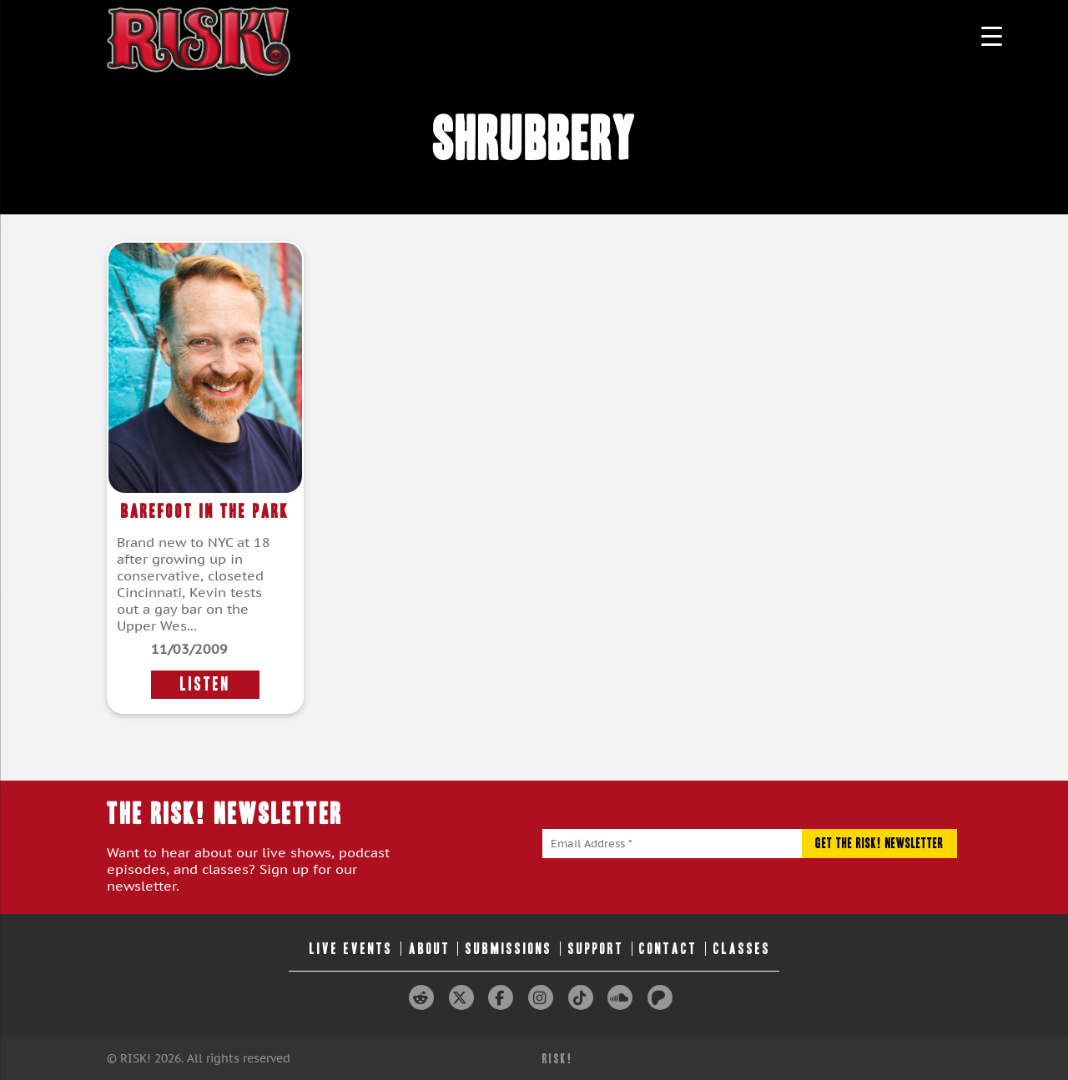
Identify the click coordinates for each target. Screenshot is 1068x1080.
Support (596, 949)
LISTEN (205, 684)
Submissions (509, 949)
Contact (668, 949)
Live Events (351, 949)
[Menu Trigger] (992, 35)
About (430, 949)
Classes (742, 949)
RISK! (557, 1058)
